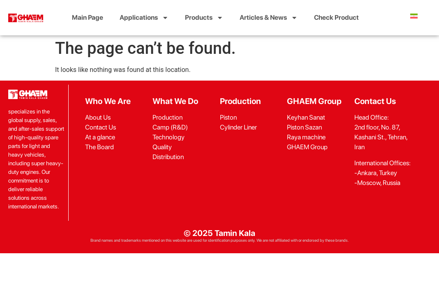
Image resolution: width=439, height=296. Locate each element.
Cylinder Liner (238, 127)
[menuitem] (414, 16)
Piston (228, 117)
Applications (144, 17)
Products (204, 17)
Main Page (87, 17)
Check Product (336, 17)
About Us (98, 117)
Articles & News (269, 17)
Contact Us (100, 127)
